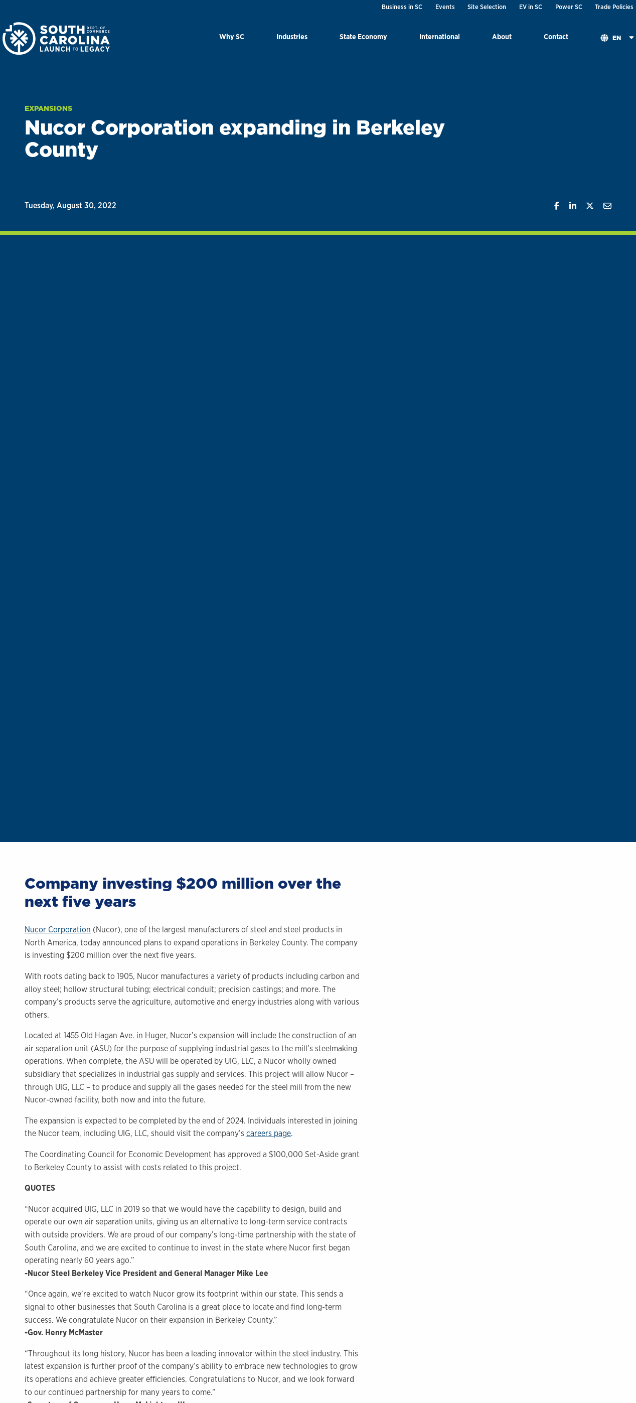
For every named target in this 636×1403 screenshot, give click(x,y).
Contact (556, 36)
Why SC (231, 36)
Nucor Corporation (58, 929)
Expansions (48, 108)
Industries (291, 36)
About (502, 36)
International (439, 36)
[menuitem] (231, 38)
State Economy (363, 36)
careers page (268, 1133)
